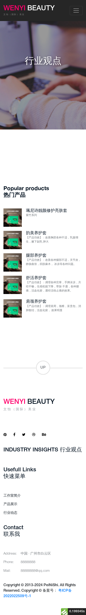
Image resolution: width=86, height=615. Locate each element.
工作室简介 (12, 495)
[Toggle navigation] (76, 10)
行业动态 (10, 513)
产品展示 (10, 504)
